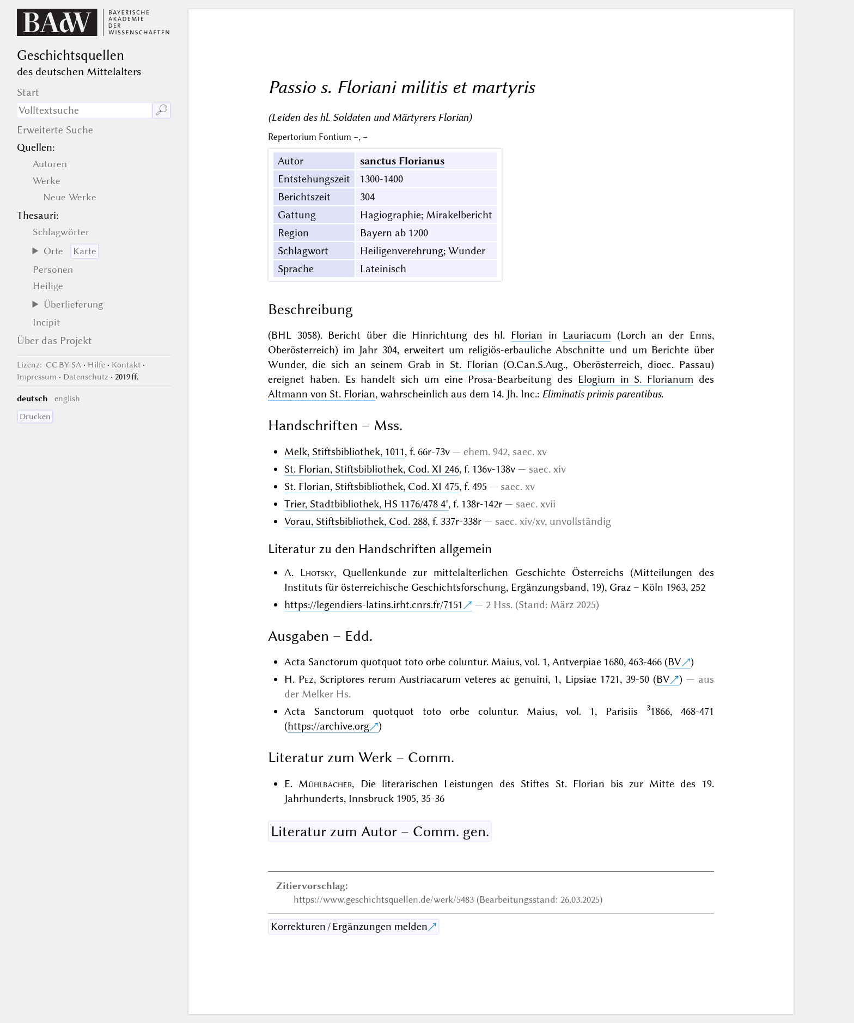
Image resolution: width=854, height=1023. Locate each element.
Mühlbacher (325, 783)
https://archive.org (328, 726)
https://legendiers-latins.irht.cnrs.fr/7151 (373, 604)
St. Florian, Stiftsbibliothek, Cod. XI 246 (371, 469)
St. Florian (474, 364)
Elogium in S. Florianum (635, 379)
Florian (526, 335)
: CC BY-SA (49, 365)
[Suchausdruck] (84, 110)
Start (28, 92)
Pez (306, 679)
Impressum (37, 377)
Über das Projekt (54, 340)
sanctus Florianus (402, 161)
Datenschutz (85, 377)
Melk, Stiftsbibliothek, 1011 (344, 451)
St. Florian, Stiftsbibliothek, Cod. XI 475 (371, 486)
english (67, 398)
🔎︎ (161, 110)
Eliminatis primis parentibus (601, 394)
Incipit (46, 322)
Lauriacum (587, 335)
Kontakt (126, 365)
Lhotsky (317, 572)
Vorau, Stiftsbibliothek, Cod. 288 (356, 521)
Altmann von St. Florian (321, 394)
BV (674, 662)
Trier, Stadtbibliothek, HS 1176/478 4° (366, 504)
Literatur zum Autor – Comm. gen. (380, 831)
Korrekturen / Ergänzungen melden (349, 926)
